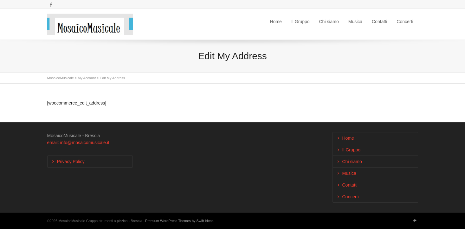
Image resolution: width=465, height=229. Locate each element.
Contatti (379, 21)
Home (276, 21)
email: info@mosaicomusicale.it (78, 142)
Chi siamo (329, 21)
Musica (355, 21)
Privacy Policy (71, 161)
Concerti (405, 21)
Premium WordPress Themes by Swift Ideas (179, 221)
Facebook (51, 5)
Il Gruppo (300, 21)
